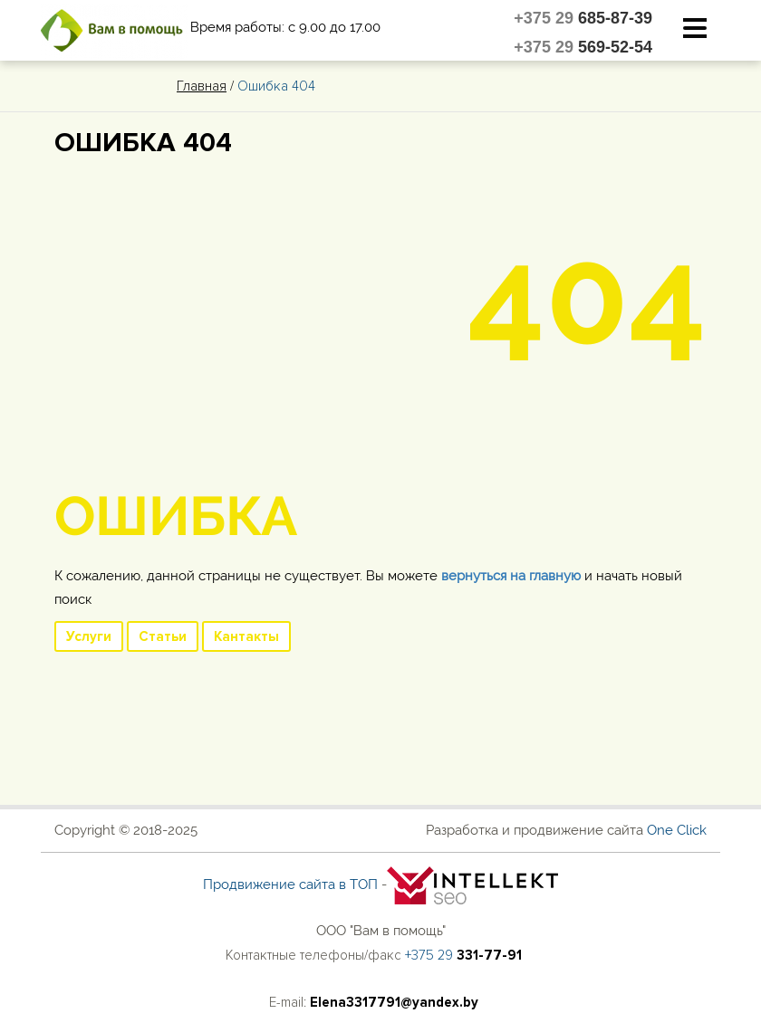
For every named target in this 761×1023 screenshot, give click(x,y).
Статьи (163, 636)
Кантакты (246, 636)
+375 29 (583, 18)
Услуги (88, 636)
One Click (677, 830)
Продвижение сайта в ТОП (290, 884)
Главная (201, 86)
